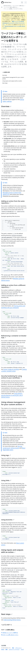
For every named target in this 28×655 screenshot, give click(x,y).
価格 (6, 649)
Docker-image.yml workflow (11, 369)
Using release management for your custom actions (13, 403)
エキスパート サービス (14, 649)
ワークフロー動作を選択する (10, 7)
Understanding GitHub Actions (12, 620)
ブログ (22, 649)
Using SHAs (6, 480)
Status (2, 649)
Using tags (6, 455)
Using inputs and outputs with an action (12, 551)
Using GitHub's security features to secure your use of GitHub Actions (12, 395)
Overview (6, 106)
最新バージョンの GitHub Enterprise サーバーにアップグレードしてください (13, 23)
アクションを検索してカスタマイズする (13, 8)
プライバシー (18, 648)
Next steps (6, 614)
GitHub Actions (7, 5)
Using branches (7, 520)
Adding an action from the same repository (13, 202)
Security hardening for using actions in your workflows (11, 377)
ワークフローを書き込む (18, 5)
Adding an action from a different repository (13, 286)
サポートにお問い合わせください (9, 635)
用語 (13, 648)
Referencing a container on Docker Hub (13, 337)
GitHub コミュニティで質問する (9, 632)
